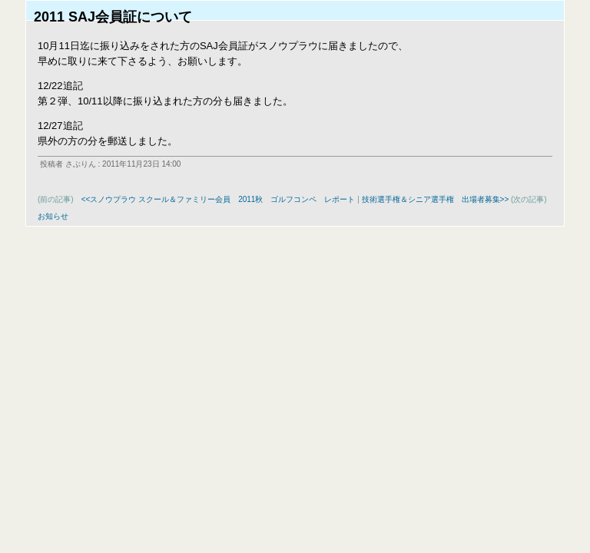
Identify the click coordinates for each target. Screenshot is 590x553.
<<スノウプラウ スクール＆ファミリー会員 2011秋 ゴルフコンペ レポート (218, 199)
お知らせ (53, 216)
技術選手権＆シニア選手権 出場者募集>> (435, 199)
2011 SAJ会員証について (113, 17)
